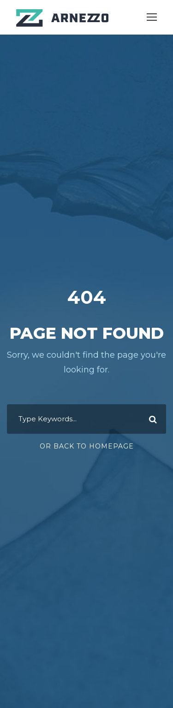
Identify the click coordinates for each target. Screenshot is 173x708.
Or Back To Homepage (87, 446)
